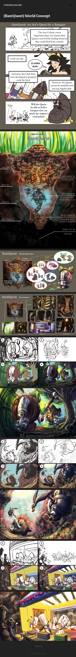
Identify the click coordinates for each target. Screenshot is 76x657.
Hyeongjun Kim (12, 5)
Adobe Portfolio (41, 653)
